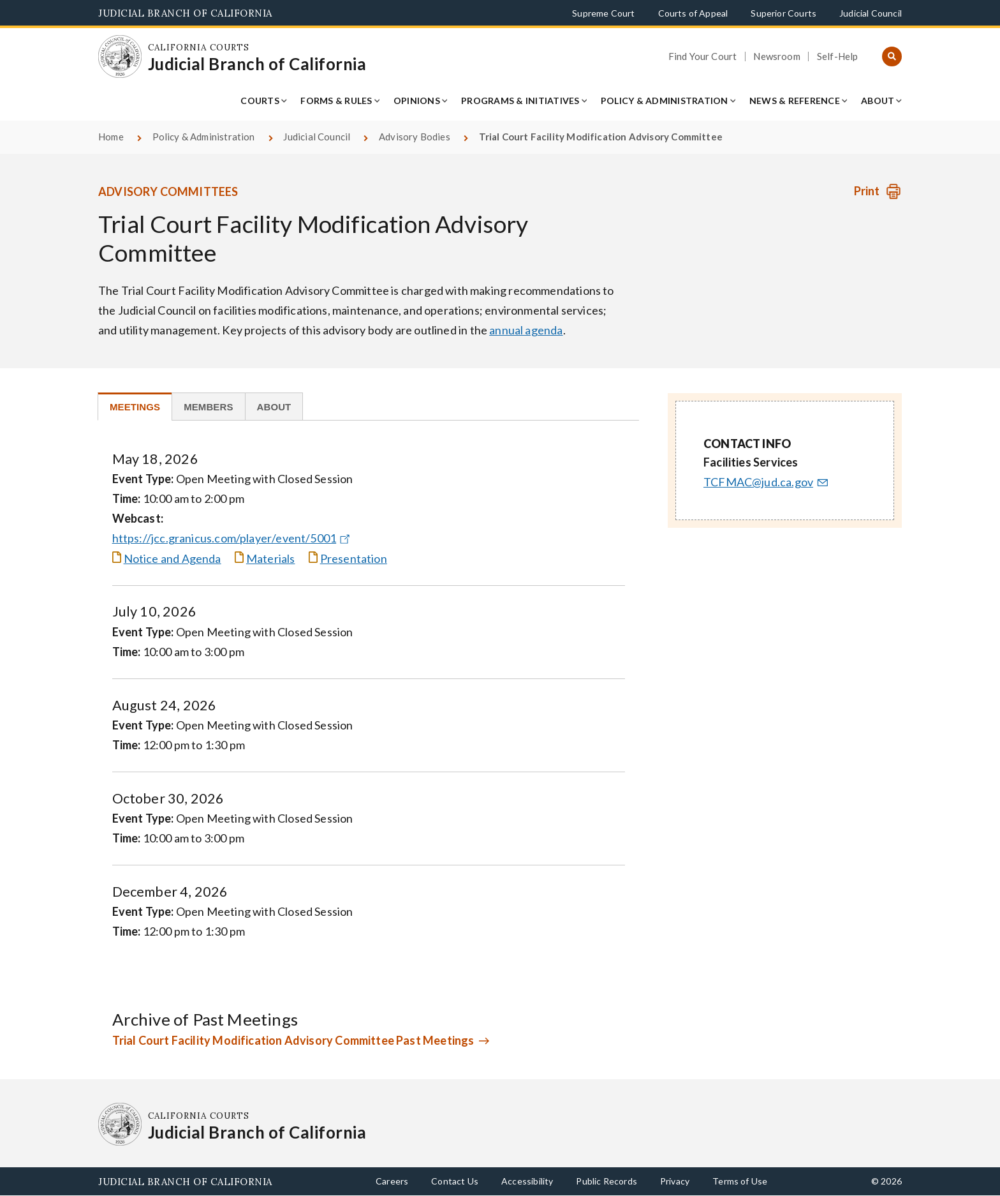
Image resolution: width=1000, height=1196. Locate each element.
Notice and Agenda (172, 558)
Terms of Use (739, 1181)
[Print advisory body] (878, 191)
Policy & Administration (664, 100)
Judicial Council (870, 13)
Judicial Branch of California (185, 13)
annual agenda (525, 330)
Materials (270, 558)
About (877, 100)
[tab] (135, 406)
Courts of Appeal (693, 13)
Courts (259, 100)
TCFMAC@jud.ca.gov (766, 482)
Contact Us (454, 1181)
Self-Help (837, 56)
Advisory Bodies (414, 136)
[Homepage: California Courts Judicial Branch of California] (120, 56)
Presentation (353, 558)
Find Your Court (702, 56)
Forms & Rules (336, 100)
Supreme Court (603, 13)
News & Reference (794, 100)
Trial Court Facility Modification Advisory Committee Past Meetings (293, 1040)
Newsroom (776, 56)
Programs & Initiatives (520, 100)
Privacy (674, 1181)
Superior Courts (783, 13)
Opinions (416, 100)
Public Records (606, 1181)
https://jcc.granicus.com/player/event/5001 (232, 538)
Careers (392, 1181)
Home (111, 136)
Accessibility (527, 1181)
